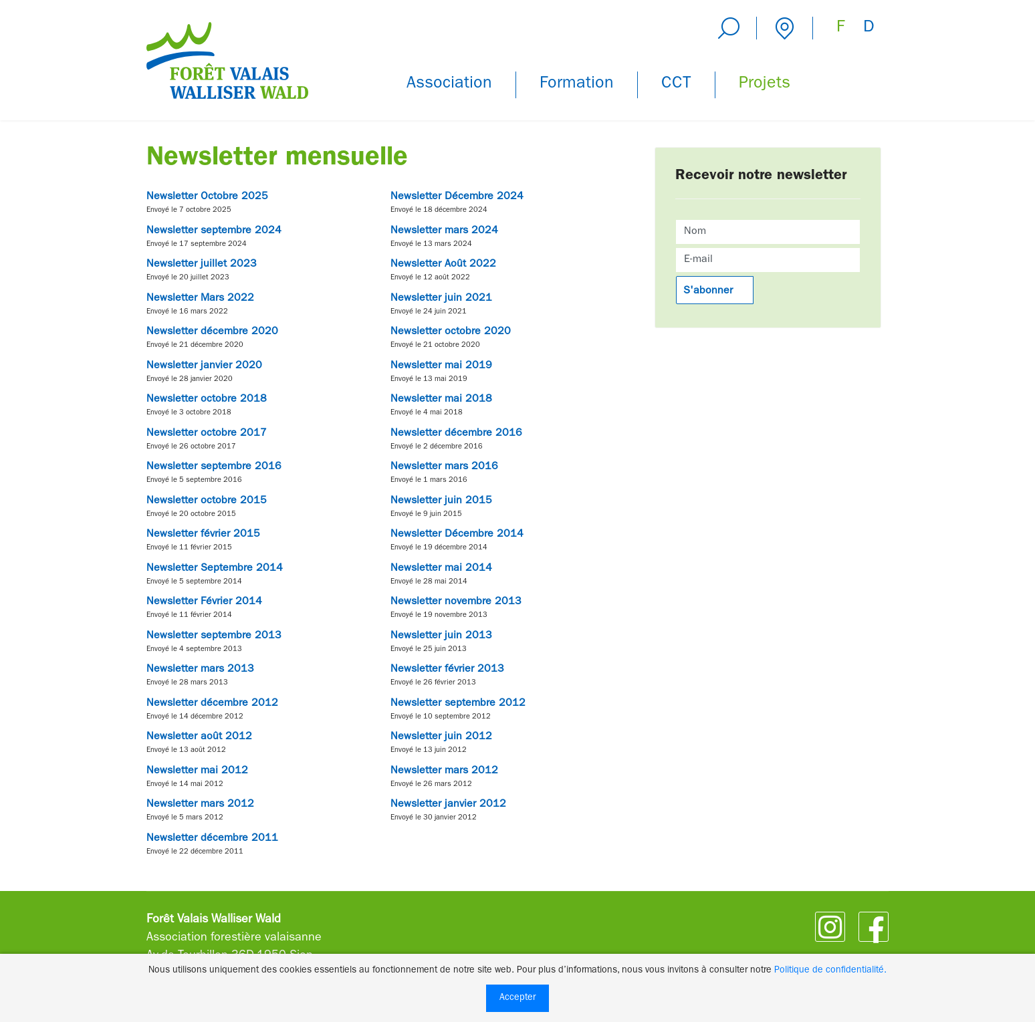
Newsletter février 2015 (203, 534)
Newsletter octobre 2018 (206, 399)
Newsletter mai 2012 (197, 771)
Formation (577, 84)
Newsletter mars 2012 (444, 771)
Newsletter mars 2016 (444, 467)
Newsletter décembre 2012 (212, 703)
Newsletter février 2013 (447, 669)
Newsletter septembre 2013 (213, 636)
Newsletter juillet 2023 (201, 264)
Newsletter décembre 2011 (212, 839)
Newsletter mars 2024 (444, 231)
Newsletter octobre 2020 (450, 332)
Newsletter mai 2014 (441, 568)
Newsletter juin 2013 (441, 636)
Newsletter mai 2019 (441, 366)
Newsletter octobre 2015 (206, 501)
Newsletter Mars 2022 (200, 298)
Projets (764, 84)
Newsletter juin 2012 (441, 737)
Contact (785, 28)
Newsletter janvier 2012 (448, 804)
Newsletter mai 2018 (441, 399)
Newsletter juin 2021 (441, 298)
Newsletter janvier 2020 (204, 366)
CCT (676, 84)
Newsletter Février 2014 (204, 602)
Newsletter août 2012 (199, 737)
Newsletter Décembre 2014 (457, 534)
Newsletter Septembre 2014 (214, 568)
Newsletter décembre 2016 (456, 433)
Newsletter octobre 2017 (206, 433)
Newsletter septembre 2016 (213, 467)
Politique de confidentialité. (830, 970)
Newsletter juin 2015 (441, 501)
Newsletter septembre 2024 (213, 231)
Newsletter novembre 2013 (456, 602)
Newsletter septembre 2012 (458, 703)
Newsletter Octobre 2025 (207, 197)
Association (449, 84)
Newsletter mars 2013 (200, 669)
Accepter (517, 998)
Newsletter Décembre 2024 (457, 197)
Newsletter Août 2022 (443, 264)
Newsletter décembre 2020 (212, 332)
